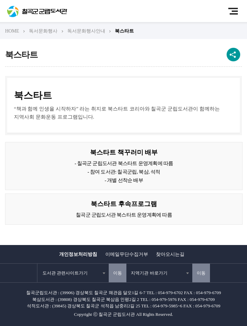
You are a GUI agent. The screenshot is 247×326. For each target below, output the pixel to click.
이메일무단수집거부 (126, 254)
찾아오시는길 (170, 254)
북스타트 (124, 31)
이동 (117, 273)
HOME (12, 31)
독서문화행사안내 (86, 31)
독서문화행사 (43, 31)
